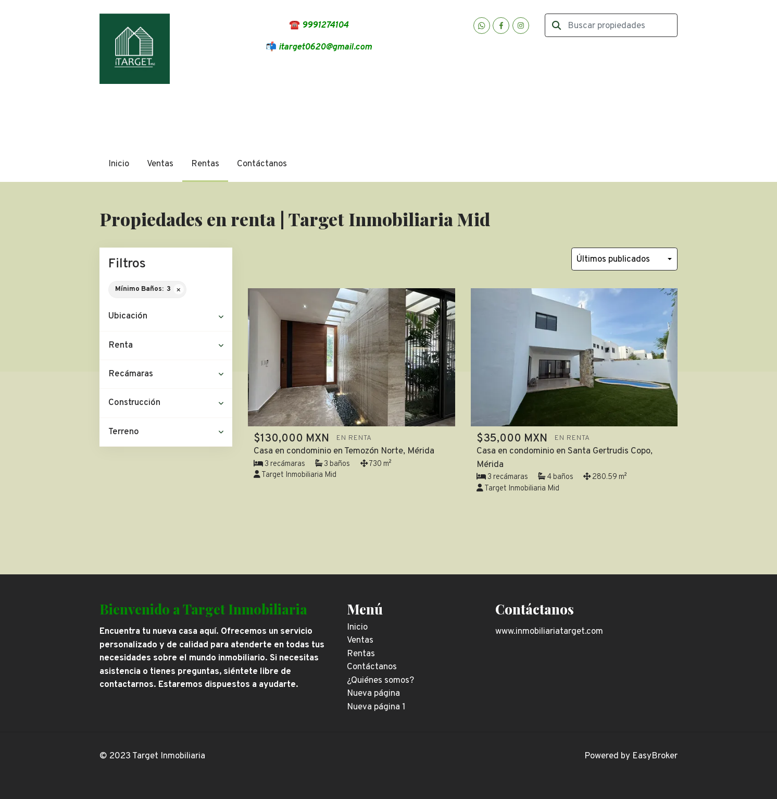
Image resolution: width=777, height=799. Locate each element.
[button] (165, 316)
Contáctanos (262, 164)
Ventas (160, 164)
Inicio (118, 164)
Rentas (205, 164)
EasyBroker (655, 756)
